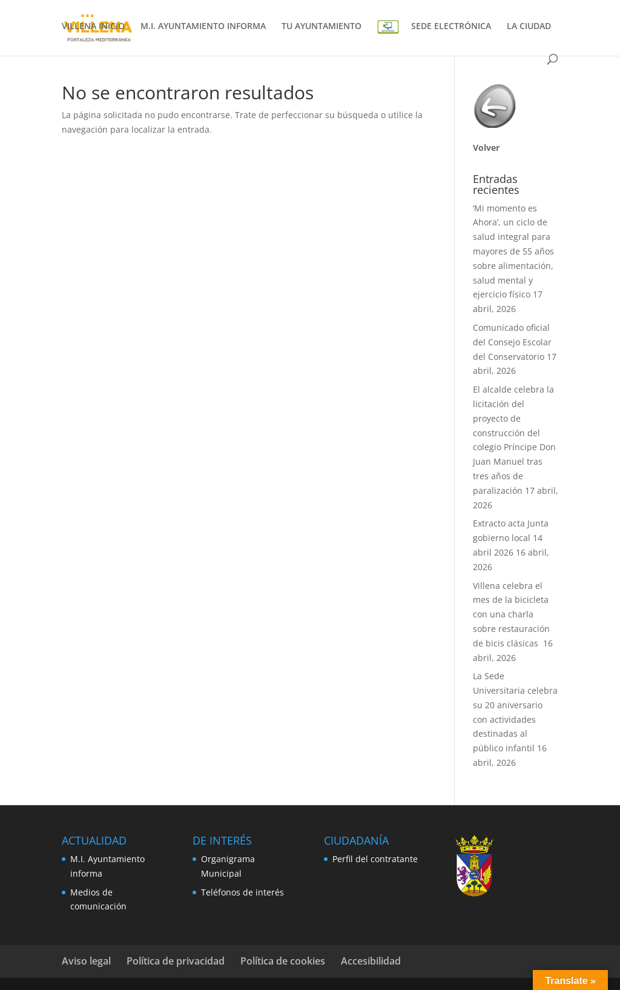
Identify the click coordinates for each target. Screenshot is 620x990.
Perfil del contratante (375, 859)
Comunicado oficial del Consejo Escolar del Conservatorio (512, 342)
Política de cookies (282, 961)
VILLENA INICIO (93, 27)
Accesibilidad (371, 961)
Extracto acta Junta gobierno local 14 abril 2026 (511, 537)
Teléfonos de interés (242, 892)
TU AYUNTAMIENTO (321, 27)
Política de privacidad (176, 961)
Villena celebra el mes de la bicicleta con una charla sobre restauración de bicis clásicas (511, 614)
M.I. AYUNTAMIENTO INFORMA (203, 27)
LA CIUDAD (529, 27)
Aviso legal (86, 961)
